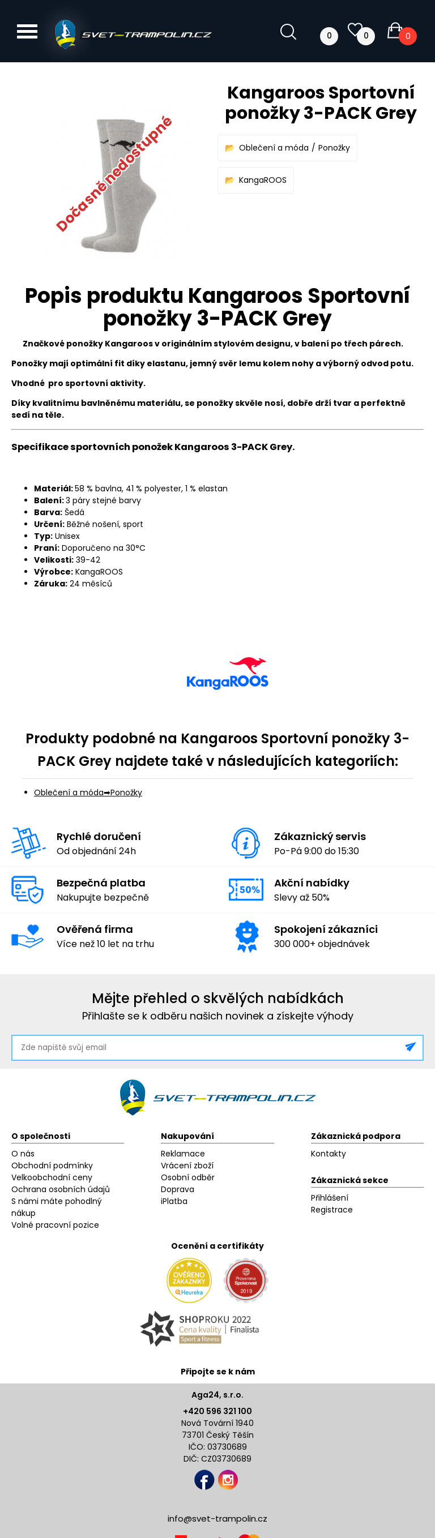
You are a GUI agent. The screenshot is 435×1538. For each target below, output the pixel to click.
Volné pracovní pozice (55, 1225)
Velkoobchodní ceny (51, 1177)
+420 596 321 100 (217, 1411)
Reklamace (183, 1153)
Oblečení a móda (274, 147)
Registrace (332, 1209)
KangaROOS (263, 180)
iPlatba (174, 1201)
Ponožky (334, 147)
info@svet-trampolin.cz (217, 1518)
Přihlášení (329, 1197)
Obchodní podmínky (52, 1165)
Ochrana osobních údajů (60, 1189)
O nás (23, 1153)
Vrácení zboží (187, 1165)
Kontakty (328, 1153)
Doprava (177, 1189)
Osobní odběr (188, 1177)
